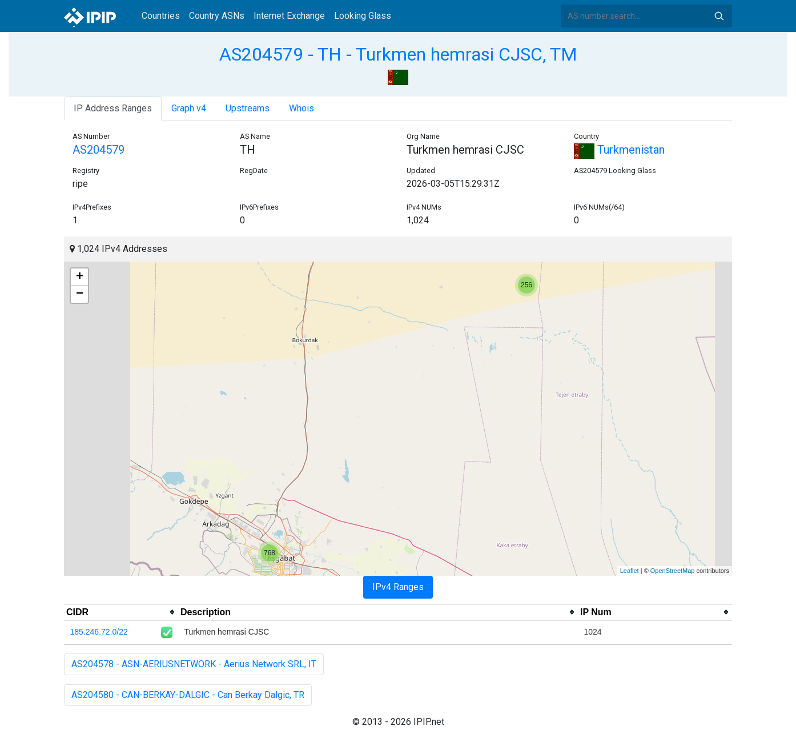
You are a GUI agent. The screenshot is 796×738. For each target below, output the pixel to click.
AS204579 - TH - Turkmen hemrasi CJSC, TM (398, 54)
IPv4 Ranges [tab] (398, 586)
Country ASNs (216, 15)
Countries (161, 15)
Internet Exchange (289, 15)
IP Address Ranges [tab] (113, 108)
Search (719, 16)
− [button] (79, 294)
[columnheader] (121, 612)
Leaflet (629, 570)
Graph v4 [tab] (188, 108)
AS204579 (98, 150)
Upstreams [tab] (248, 108)
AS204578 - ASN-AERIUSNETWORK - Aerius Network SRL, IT (193, 664)
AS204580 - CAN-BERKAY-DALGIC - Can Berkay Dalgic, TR (187, 694)
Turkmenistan (619, 150)
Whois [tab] (301, 108)
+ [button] (79, 277)
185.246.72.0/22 (99, 631)
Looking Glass (362, 15)
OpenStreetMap (672, 570)
